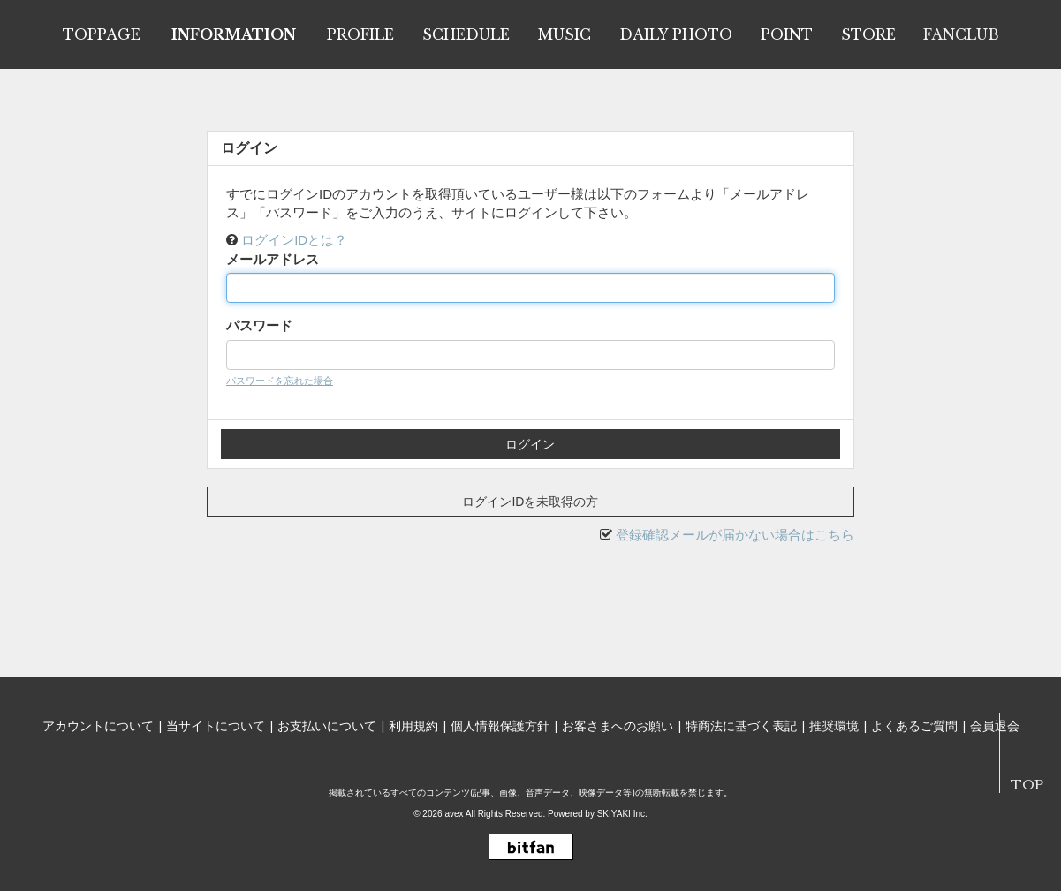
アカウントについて (98, 726)
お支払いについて (326, 726)
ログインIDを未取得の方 (530, 502)
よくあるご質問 (914, 726)
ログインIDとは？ (294, 239)
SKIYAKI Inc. (622, 814)
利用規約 (413, 726)
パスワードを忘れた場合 (279, 380)
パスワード (259, 325)
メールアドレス (272, 259)
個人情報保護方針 (500, 726)
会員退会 (994, 726)
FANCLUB (961, 34)
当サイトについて (215, 726)
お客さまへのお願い (617, 726)
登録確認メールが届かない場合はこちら (735, 534)
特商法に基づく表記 (741, 726)
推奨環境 (834, 726)
